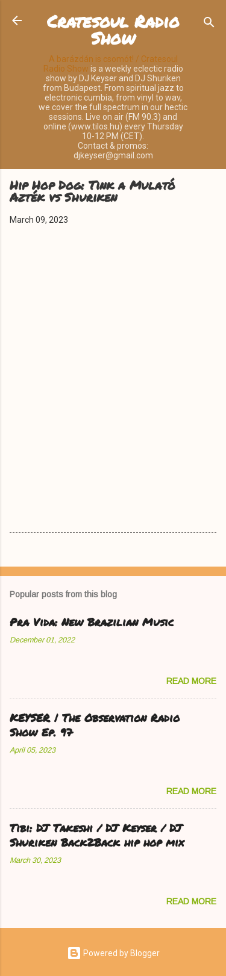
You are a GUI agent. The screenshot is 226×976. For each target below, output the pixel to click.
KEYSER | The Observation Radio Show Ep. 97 (95, 725)
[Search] (209, 24)
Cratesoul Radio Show (113, 29)
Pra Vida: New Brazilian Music (92, 622)
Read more (191, 681)
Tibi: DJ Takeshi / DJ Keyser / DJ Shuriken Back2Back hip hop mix (97, 835)
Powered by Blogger (113, 953)
